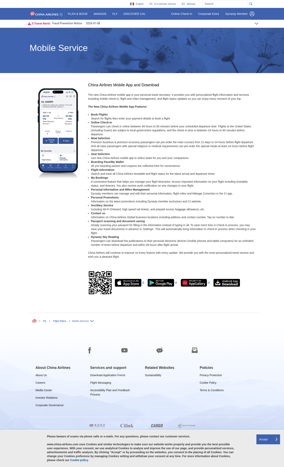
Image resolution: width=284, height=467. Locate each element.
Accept (263, 439)
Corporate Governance (50, 406)
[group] (53, 367)
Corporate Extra (208, 15)
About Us (41, 376)
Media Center (44, 391)
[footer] (142, 398)
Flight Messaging (100, 383)
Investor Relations (47, 398)
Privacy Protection (211, 376)
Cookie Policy (208, 383)
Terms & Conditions (212, 391)
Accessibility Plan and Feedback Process (110, 391)
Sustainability (153, 376)
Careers (40, 383)
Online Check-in (181, 15)
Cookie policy (79, 460)
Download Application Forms (107, 376)
